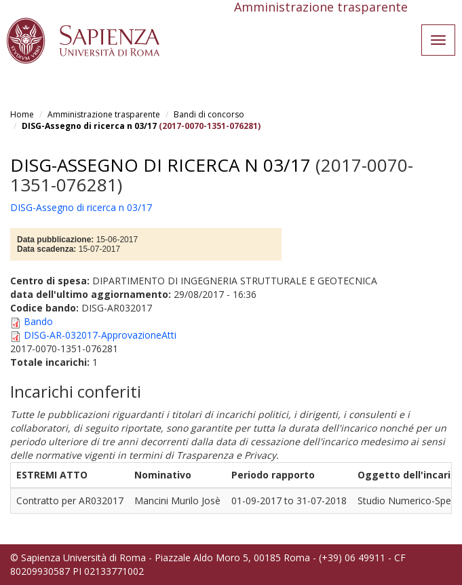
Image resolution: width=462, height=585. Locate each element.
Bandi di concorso (209, 114)
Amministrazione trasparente (103, 114)
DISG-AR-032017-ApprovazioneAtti (100, 334)
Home (22, 114)
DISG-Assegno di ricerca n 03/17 (89, 126)
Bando (38, 321)
